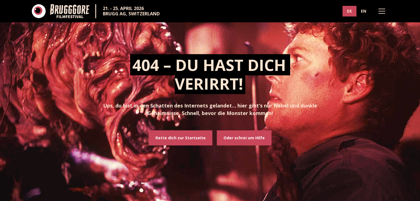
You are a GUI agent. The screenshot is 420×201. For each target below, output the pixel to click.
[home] (61, 11)
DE (349, 11)
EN (363, 11)
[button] (382, 11)
